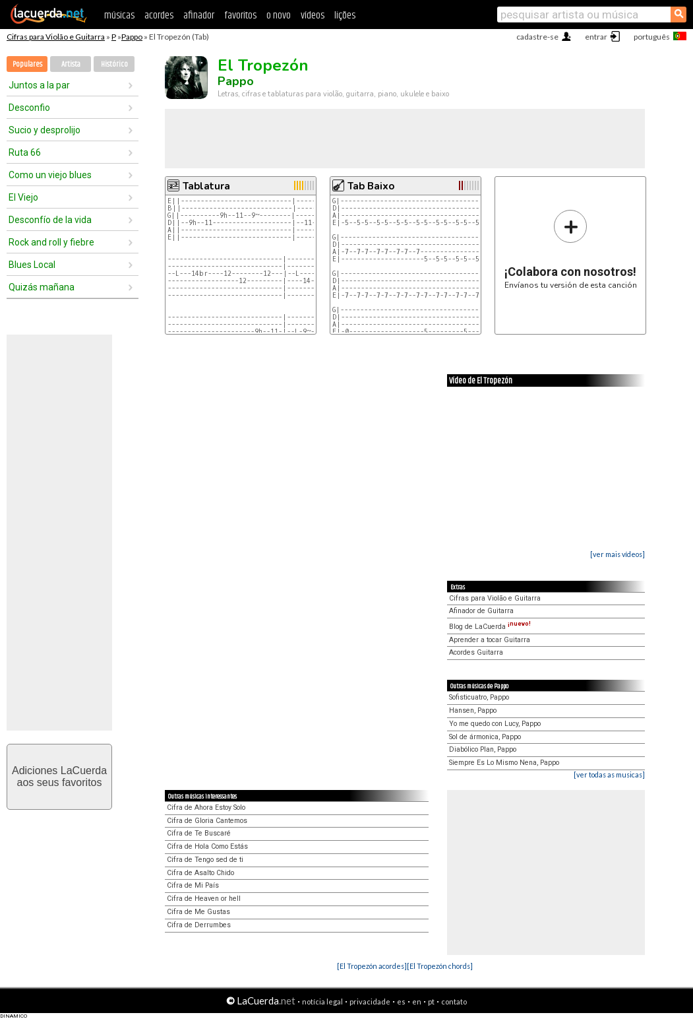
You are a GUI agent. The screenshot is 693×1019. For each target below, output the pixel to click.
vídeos (312, 15)
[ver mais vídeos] (617, 554)
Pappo (131, 37)
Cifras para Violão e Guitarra (56, 37)
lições (344, 15)
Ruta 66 (25, 152)
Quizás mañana (42, 287)
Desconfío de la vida (50, 219)
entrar (596, 37)
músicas (119, 15)
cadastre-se (537, 37)
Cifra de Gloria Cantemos (207, 820)
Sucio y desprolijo (44, 130)
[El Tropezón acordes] (372, 966)
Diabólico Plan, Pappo (482, 749)
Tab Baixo (370, 186)
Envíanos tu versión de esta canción (570, 249)
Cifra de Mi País (193, 885)
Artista (70, 64)
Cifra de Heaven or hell (204, 898)
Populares (27, 64)
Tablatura (206, 186)
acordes (158, 15)
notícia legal (322, 1001)
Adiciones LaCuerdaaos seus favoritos (59, 776)
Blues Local (32, 264)
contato (454, 1001)
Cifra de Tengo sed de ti (205, 859)
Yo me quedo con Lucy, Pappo (495, 723)
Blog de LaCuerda (490, 626)
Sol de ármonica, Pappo (485, 737)
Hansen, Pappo (473, 710)
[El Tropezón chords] (440, 966)
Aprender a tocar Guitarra (489, 640)
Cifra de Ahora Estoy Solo (206, 807)
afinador (198, 15)
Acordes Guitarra (476, 652)
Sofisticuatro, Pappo (479, 697)
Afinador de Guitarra (481, 611)
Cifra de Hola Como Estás (207, 846)
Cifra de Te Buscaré (199, 833)
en (416, 1001)
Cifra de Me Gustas (198, 911)
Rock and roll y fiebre (51, 242)
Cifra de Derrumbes (199, 925)
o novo (278, 15)
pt (431, 1001)
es (401, 1001)
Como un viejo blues (50, 175)
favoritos (240, 15)
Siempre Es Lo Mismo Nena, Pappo (504, 762)
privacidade (369, 1001)
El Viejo (23, 197)
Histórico (114, 64)
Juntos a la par (39, 85)
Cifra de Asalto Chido (200, 873)
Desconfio (29, 107)
